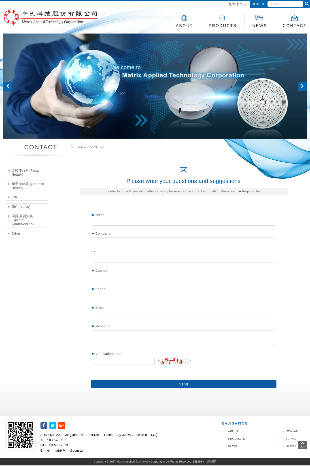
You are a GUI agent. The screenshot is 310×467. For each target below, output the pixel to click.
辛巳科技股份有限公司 (55, 18)
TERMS (291, 440)
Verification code (108, 355)
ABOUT (184, 21)
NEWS (259, 21)
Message (103, 328)
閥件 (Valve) (21, 208)
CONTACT (293, 432)
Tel (94, 253)
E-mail (101, 309)
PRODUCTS (223, 21)
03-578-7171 (58, 441)
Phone (101, 290)
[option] (155, 87)
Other (16, 235)
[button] (9, 88)
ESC (15, 199)
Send (183, 386)
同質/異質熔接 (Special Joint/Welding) (23, 221)
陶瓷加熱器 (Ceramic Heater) (28, 187)
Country (102, 272)
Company (103, 235)
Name (100, 216)
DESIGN (199, 463)
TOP (302, 445)
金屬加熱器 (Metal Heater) (26, 174)
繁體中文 (236, 4)
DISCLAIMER (295, 447)
